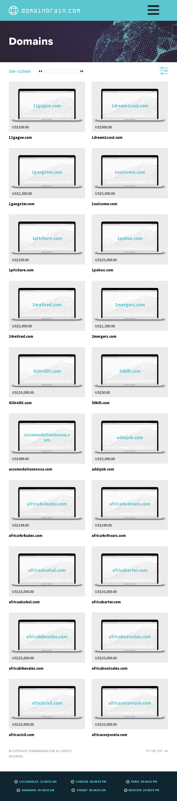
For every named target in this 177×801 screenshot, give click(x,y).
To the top (157, 751)
